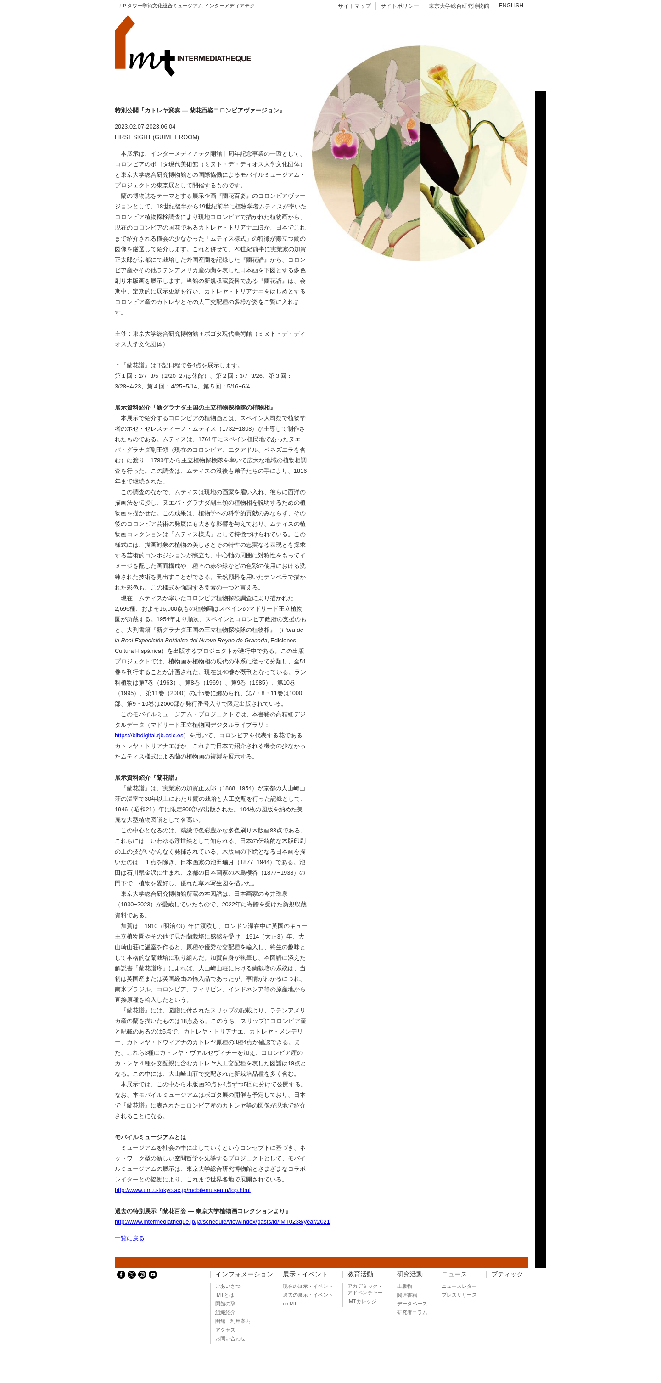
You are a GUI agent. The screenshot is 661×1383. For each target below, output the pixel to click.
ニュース (454, 1274)
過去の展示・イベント (308, 1295)
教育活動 (360, 1274)
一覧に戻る (130, 1238)
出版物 (404, 1286)
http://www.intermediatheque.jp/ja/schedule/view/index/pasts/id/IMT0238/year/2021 (222, 1221)
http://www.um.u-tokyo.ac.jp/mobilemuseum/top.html (183, 1189)
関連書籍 (407, 1295)
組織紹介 (225, 1312)
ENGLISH (511, 5)
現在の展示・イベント (308, 1286)
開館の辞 (225, 1303)
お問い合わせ (230, 1338)
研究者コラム (412, 1312)
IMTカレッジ (361, 1301)
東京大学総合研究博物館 (459, 6)
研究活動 (410, 1274)
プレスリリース (459, 1295)
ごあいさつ (228, 1286)
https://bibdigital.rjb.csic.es (149, 735)
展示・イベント (305, 1274)
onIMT (290, 1303)
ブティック (507, 1274)
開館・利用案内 (233, 1321)
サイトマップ (354, 6)
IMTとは (224, 1295)
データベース (412, 1303)
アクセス (225, 1329)
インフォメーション (244, 1274)
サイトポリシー (400, 6)
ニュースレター (459, 1286)
